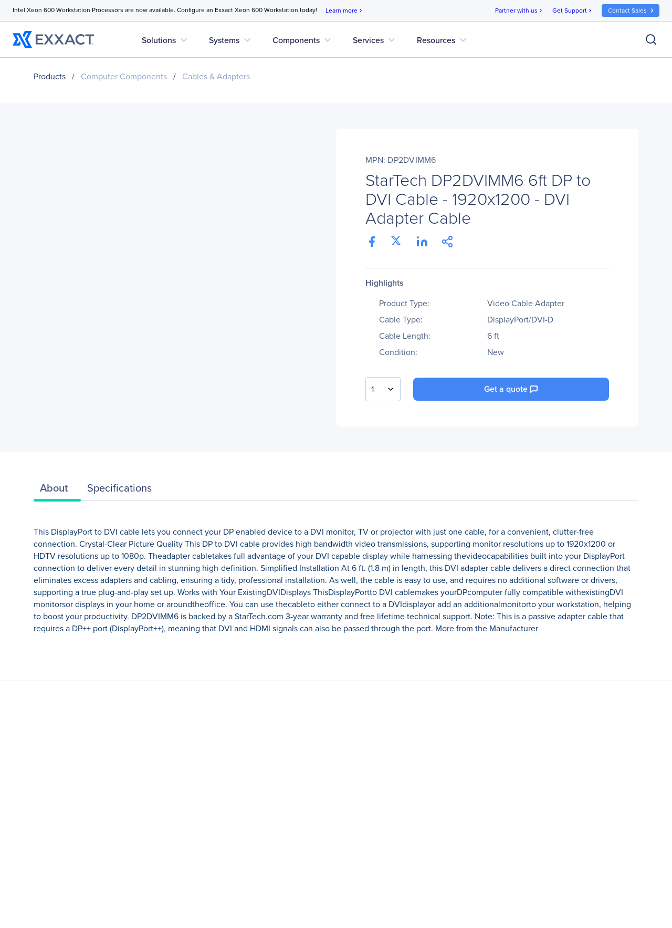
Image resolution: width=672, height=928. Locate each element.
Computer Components (124, 76)
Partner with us (519, 11)
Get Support (572, 11)
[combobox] (383, 389)
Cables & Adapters (216, 76)
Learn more (345, 11)
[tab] (57, 490)
